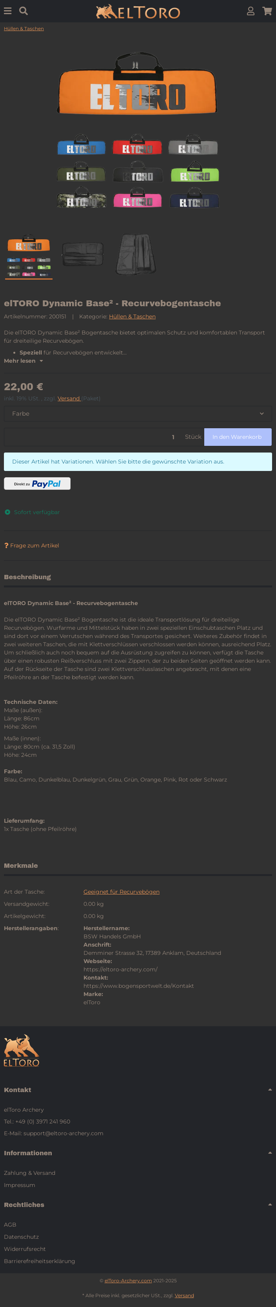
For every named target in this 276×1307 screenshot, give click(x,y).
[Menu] (7, 11)
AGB (10, 1224)
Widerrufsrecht (25, 1248)
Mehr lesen (23, 360)
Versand (69, 398)
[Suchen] (23, 11)
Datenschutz (21, 1236)
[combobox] (138, 414)
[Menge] (93, 437)
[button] (250, 11)
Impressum (19, 1185)
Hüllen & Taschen (132, 316)
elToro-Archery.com (128, 1280)
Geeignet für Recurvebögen (122, 891)
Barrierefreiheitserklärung (39, 1261)
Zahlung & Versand (29, 1172)
